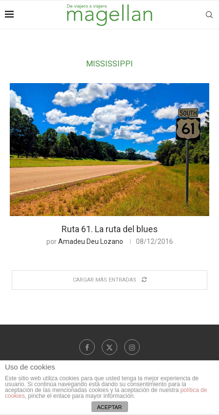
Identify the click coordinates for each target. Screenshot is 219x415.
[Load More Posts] (109, 279)
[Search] (209, 14)
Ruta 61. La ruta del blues (110, 229)
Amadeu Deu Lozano (90, 241)
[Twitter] (109, 347)
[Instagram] (132, 347)
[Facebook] (87, 347)
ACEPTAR (109, 407)
